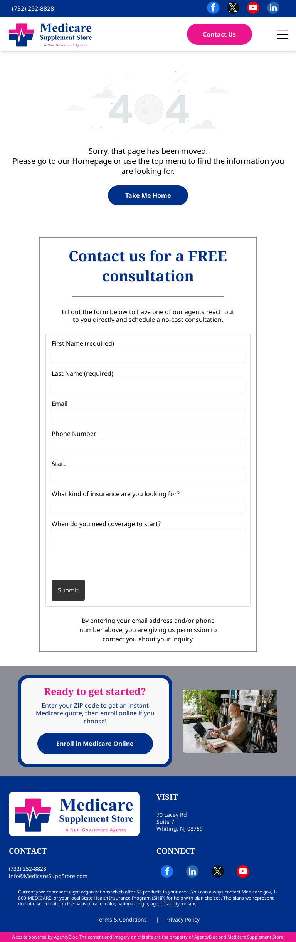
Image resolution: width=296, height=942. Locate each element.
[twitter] (233, 9)
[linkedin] (273, 9)
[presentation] (97, 561)
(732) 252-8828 (33, 8)
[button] (282, 34)
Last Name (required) (82, 373)
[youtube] (253, 9)
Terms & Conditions (121, 919)
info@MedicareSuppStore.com (48, 876)
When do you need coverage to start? (106, 524)
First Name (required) (83, 343)
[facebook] (213, 9)
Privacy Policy (182, 919)
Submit (68, 590)
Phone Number (74, 433)
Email (59, 403)
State (59, 463)
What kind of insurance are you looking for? (116, 494)
